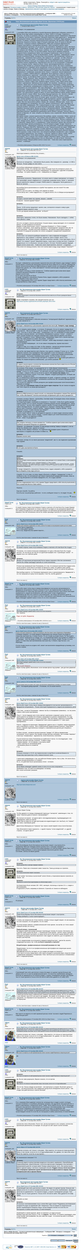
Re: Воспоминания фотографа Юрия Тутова (34, 258)
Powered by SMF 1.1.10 (30, 1247)
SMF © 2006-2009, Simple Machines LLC (46, 1247)
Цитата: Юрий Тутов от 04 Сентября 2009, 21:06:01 (30, 524)
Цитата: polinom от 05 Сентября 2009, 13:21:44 (29, 681)
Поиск (39, 6)
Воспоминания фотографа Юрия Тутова (34, 14)
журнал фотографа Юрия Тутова (32, 780)
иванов (7, 148)
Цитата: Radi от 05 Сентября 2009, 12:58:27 (28, 659)
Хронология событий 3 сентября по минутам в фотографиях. (44, 9)
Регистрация (49, 6)
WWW (6, 1042)
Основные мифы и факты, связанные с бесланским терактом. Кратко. (32, 7)
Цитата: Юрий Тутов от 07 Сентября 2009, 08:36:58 (30, 912)
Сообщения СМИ (50, 13)
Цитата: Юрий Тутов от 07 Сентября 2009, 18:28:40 (30, 1051)
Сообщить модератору (63, 145)
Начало (30, 6)
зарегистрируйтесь (64, 2)
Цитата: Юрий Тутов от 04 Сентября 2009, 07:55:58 (30, 323)
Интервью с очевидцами (11, 14)
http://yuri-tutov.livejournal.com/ (26, 784)
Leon (6, 24)
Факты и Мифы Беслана (11, 13)
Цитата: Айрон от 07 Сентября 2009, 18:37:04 (28, 1147)
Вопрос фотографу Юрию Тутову (32, 908)
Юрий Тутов (9, 258)
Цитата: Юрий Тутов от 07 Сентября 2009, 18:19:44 (30, 989)
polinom (7, 626)
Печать (74, 18)
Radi (6, 519)
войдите (52, 2)
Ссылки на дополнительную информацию (32, 13)
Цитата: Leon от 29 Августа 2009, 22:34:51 (27, 156)
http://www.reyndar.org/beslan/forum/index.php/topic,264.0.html (36, 301)
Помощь (35, 6)
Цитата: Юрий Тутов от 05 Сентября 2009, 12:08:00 (30, 609)
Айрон (7, 1022)
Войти (43, 6)
